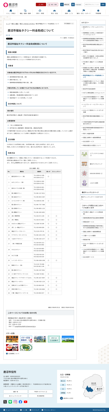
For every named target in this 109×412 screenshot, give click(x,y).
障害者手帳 (86, 240)
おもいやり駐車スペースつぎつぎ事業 (93, 111)
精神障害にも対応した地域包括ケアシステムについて (93, 34)
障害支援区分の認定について (92, 145)
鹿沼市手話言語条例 (89, 89)
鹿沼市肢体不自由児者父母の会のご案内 (93, 51)
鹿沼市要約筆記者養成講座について (93, 117)
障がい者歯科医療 (88, 133)
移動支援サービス (88, 222)
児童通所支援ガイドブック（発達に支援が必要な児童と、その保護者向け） (93, 83)
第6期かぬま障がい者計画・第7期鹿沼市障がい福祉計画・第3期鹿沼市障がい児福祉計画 (93, 69)
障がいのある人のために (27, 24)
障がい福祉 (15, 24)
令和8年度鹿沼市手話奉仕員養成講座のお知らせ (93, 123)
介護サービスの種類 (89, 236)
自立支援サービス (88, 141)
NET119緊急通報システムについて (94, 93)
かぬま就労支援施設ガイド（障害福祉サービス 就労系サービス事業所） (93, 98)
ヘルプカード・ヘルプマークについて (93, 105)
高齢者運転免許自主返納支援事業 (93, 218)
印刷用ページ (69, 23)
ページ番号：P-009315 (67, 38)
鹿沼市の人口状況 (68, 398)
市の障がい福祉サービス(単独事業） (93, 63)
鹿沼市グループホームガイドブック (93, 28)
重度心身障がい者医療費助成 (92, 137)
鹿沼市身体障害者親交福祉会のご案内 (93, 45)
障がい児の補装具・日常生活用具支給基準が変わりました (93, 57)
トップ (8, 24)
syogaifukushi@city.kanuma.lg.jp (25, 326)
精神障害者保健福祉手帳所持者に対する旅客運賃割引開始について (93, 39)
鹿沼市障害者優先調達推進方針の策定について (93, 129)
